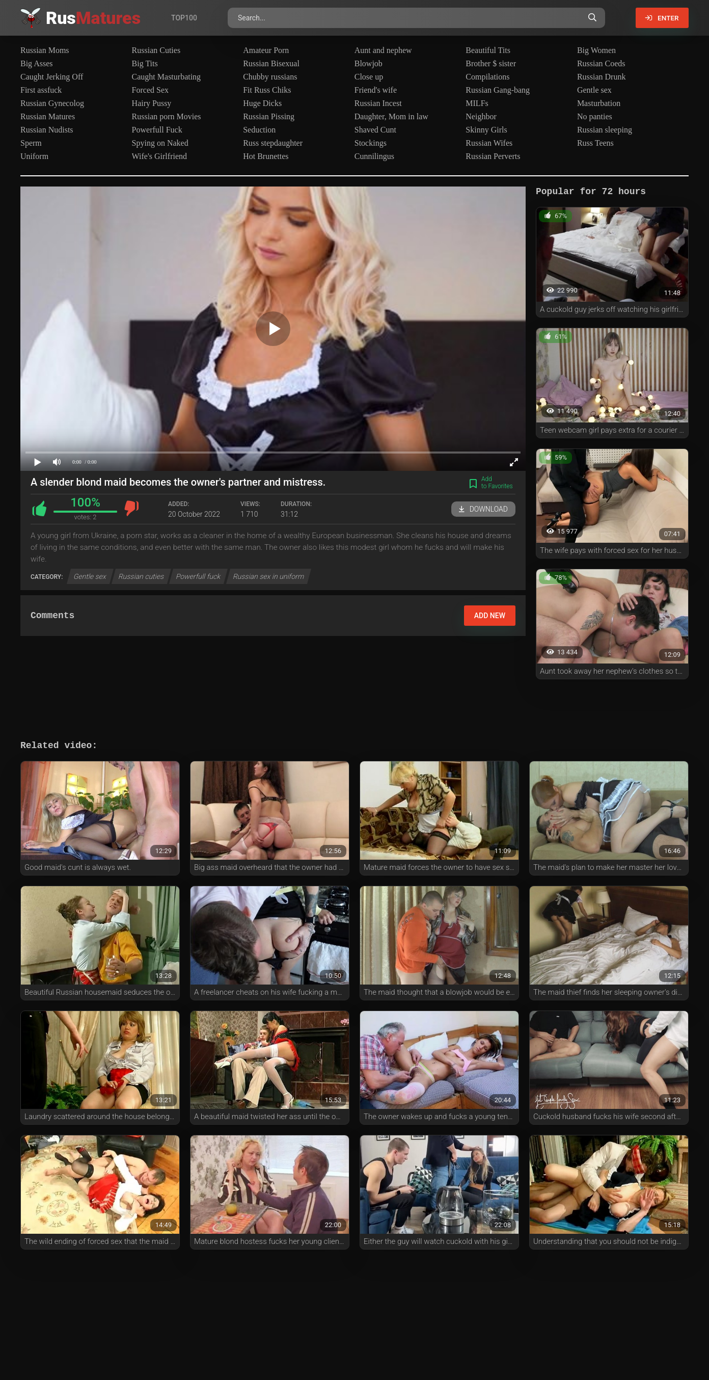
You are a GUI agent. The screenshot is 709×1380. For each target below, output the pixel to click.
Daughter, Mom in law (391, 116)
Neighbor (481, 116)
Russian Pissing (268, 116)
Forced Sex (150, 90)
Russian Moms (44, 50)
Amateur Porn (266, 50)
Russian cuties (142, 576)
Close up (369, 76)
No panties (594, 116)
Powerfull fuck (198, 576)
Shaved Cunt (375, 129)
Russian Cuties (156, 50)
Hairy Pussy (152, 103)
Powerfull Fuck (157, 129)
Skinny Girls (486, 129)
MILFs (477, 103)
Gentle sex (594, 90)
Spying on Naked (160, 143)
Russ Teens (595, 143)
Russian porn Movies (166, 116)
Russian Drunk (601, 76)
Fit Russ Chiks (267, 90)
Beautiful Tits (488, 50)
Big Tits (145, 63)
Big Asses (36, 63)
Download (483, 509)
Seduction (259, 129)
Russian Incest (378, 103)
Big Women (596, 50)
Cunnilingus (374, 156)
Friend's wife (376, 90)
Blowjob (369, 63)
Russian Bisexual (271, 63)
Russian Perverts (493, 156)
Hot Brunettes (265, 156)
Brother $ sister (491, 63)
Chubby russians (270, 76)
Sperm (31, 143)
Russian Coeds (601, 63)
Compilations (487, 76)
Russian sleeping (604, 129)
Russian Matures (47, 116)
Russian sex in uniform (268, 576)
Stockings (371, 143)
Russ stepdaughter (273, 143)
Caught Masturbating (166, 76)
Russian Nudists (46, 129)
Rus (93, 18)
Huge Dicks (262, 103)
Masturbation (598, 103)
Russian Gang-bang (498, 90)
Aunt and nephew (383, 50)
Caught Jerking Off (51, 76)
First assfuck (41, 90)
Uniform (34, 156)
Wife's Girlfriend (159, 156)
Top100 (184, 18)
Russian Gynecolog (52, 103)
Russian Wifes (489, 143)
